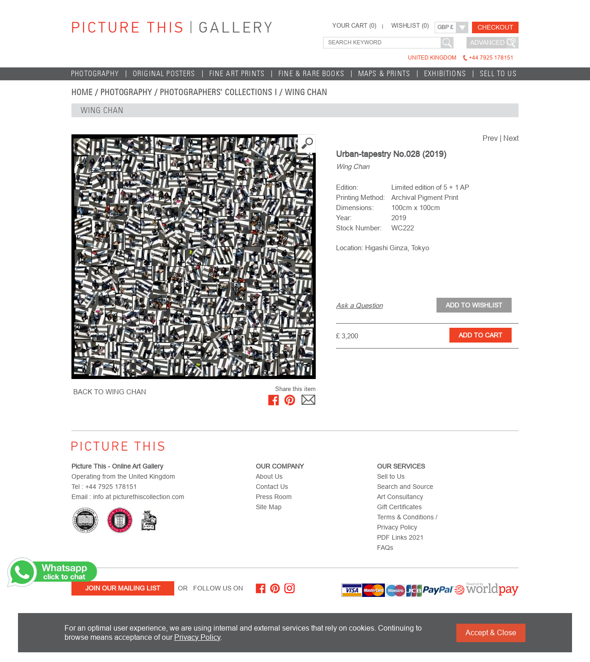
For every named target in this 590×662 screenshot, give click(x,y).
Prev (490, 138)
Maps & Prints (384, 73)
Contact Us (272, 486)
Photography (95, 73)
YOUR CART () (354, 26)
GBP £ (445, 27)
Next (511, 138)
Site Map (269, 507)
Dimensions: (355, 207)
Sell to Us (498, 73)
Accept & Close (491, 633)
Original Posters (164, 73)
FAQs (385, 547)
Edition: (347, 187)
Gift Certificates (399, 507)
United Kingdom (460, 57)
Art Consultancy (400, 496)
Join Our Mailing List (122, 588)
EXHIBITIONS (445, 73)
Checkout (495, 27)
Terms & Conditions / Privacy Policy (407, 522)
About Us (269, 476)
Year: (344, 218)
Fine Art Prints (237, 73)
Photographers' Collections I (218, 92)
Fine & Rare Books (311, 73)
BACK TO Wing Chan (109, 392)
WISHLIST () (410, 26)
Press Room (274, 496)
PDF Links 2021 (400, 537)
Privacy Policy (197, 637)
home (82, 92)
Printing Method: (360, 197)
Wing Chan (306, 92)
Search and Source (405, 486)
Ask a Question (359, 305)
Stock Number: (359, 228)
